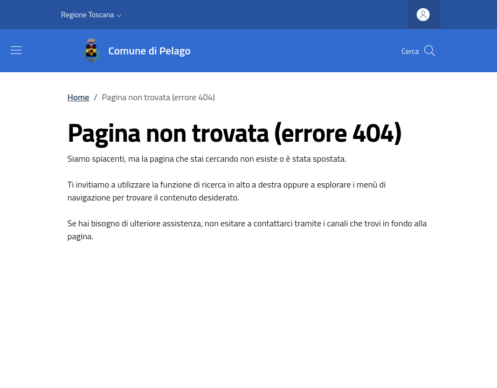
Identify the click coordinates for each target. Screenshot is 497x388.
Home (78, 97)
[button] (92, 14)
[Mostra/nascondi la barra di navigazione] (16, 50)
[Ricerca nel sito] (429, 50)
